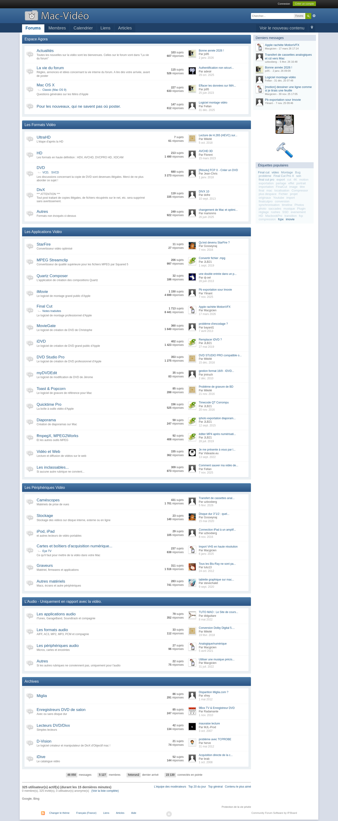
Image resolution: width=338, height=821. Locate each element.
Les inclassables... (53, 467)
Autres (42, 211)
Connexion (284, 3)
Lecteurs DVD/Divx (53, 725)
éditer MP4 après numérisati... (217, 434)
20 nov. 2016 (207, 409)
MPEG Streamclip (52, 260)
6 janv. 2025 (206, 553)
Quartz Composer (52, 276)
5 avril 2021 (206, 650)
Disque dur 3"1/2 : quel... (214, 514)
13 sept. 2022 (207, 457)
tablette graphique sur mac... (216, 579)
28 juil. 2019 (206, 441)
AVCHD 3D (206, 151)
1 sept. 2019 (206, 265)
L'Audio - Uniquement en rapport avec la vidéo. (63, 602)
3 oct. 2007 (205, 731)
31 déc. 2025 (207, 110)
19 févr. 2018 (207, 635)
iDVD (41, 341)
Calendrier (83, 28)
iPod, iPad (46, 531)
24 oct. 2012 (206, 571)
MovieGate (46, 326)
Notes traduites (51, 311)
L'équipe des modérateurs (170, 786)
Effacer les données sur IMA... (217, 85)
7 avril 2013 (206, 331)
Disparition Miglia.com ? (213, 692)
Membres (57, 28)
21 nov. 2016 (207, 394)
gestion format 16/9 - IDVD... (216, 371)
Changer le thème (59, 812)
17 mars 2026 (207, 314)
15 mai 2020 (206, 521)
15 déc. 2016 (207, 362)
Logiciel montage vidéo (213, 102)
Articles (125, 28)
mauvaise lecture (209, 723)
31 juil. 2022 (206, 666)
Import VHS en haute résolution (218, 546)
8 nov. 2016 (206, 537)
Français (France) (86, 812)
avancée (314, 16)
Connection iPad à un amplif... (217, 529)
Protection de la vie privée (236, 806)
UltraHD (44, 137)
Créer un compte (304, 3)
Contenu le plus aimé (238, 786)
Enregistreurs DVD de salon (61, 709)
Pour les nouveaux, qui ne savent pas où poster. (79, 106)
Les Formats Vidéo (40, 125)
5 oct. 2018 (205, 142)
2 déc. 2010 (206, 378)
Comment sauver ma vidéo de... (218, 465)
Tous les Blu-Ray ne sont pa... (217, 563)
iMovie (42, 291)
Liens (105, 28)
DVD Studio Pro (51, 357)
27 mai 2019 (206, 346)
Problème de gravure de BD (216, 386)
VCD (45, 172)
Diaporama (46, 420)
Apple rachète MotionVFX (215, 306)
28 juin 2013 (206, 281)
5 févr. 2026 (206, 505)
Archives (32, 681)
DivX (41, 190)
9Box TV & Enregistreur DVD (217, 708)
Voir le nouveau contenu (282, 28)
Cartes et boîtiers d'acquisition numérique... (74, 546)
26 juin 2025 (206, 217)
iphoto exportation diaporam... (217, 418)
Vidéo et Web (48, 451)
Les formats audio (52, 630)
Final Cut (44, 306)
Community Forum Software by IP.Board (274, 812)
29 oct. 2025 (206, 75)
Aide (133, 812)
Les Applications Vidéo (43, 232)
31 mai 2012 (206, 746)
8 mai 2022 (205, 619)
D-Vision (44, 741)
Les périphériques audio (58, 645)
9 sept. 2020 (206, 586)
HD (39, 153)
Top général (215, 786)
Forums (33, 28)
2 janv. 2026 (206, 57)
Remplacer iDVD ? (210, 339)
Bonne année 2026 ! (211, 50)
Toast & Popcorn (51, 388)
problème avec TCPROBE (215, 739)
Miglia (42, 696)
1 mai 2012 (205, 699)
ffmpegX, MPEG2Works (57, 436)
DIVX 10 (204, 191)
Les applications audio (56, 614)
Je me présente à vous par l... (217, 449)
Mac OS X (46, 85)
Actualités (45, 51)
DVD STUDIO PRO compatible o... (220, 355)
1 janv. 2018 (206, 177)
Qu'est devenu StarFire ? (214, 242)
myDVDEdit (47, 373)
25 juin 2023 (206, 92)
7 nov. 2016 (206, 249)
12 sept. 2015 (207, 425)
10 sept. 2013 (207, 198)
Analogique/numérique (213, 643)
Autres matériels (51, 581)
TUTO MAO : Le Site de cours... (218, 612)
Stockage (45, 515)
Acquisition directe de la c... (216, 755)
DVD (41, 167)
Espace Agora (36, 39)
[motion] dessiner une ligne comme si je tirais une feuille (288, 88)
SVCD (55, 172)
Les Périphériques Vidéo (45, 488)
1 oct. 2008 (205, 762)
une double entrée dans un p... (218, 274)
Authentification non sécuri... (216, 67)
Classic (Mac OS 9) (54, 89)
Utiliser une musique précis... (216, 659)
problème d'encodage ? (213, 323)
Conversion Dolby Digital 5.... (217, 628)
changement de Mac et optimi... (218, 209)
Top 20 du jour (197, 786)
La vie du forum (50, 68)
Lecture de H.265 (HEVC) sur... (218, 135)
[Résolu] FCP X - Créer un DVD (218, 170)
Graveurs (45, 565)
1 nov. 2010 (206, 715)
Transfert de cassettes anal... (216, 498)
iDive (41, 757)
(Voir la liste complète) (105, 790)
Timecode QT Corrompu (214, 402)
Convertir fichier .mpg (212, 258)
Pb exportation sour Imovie (215, 289)
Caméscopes (48, 500)
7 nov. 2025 (206, 297)
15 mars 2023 (207, 158)
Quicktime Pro (49, 404)
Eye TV (47, 551)
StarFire (44, 244)
